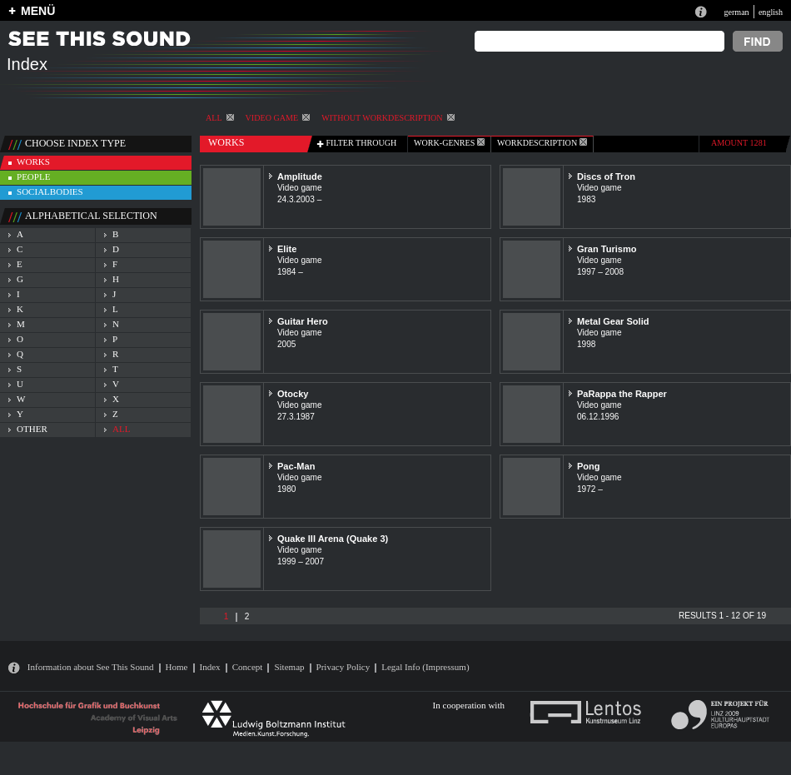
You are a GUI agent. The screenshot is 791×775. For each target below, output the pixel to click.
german (736, 12)
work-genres (449, 142)
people (33, 176)
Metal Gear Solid (613, 321)
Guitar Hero (302, 321)
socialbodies (50, 191)
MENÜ (38, 10)
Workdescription (542, 142)
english (771, 12)
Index (210, 667)
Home (177, 667)
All (220, 117)
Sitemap (289, 667)
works (33, 161)
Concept (247, 667)
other (32, 429)
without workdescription (387, 117)
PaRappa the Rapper (622, 394)
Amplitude (299, 176)
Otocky (292, 394)
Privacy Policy (343, 667)
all (121, 429)
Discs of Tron (606, 176)
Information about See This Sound (90, 667)
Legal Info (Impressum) (425, 667)
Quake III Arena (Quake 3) (332, 539)
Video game (278, 117)
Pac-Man (296, 466)
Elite (286, 249)
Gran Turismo (607, 249)
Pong (588, 466)
